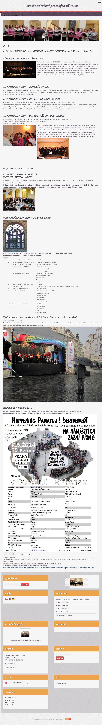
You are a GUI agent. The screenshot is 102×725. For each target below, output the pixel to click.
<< (6, 683)
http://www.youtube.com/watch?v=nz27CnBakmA (18, 555)
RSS (67, 719)
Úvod (4, 15)
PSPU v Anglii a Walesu (64, 615)
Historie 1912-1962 (62, 602)
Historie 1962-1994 (62, 605)
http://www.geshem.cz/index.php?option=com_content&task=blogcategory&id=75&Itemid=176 (32, 563)
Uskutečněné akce (13, 15)
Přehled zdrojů (61, 683)
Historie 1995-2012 (62, 609)
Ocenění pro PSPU (62, 612)
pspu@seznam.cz (10, 667)
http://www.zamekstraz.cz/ (18, 168)
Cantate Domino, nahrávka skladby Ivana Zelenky (72, 599)
